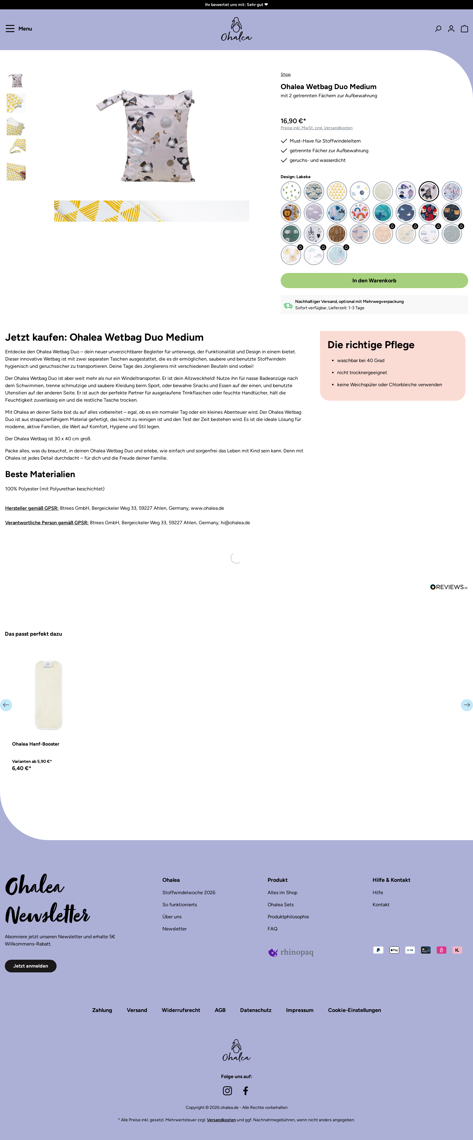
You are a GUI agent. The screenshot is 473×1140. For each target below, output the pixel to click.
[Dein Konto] (451, 28)
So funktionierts (179, 904)
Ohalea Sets (281, 904)
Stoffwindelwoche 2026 (188, 892)
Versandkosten (221, 1119)
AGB (220, 1010)
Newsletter (174, 929)
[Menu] (20, 28)
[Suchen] (438, 28)
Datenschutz (256, 1010)
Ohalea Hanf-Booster (35, 744)
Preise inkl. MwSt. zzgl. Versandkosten (317, 127)
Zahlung (102, 1010)
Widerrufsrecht (181, 1010)
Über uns (171, 917)
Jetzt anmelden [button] (30, 966)
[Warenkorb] (463, 28)
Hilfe (378, 892)
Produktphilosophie (288, 917)
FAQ (272, 929)
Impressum (300, 1010)
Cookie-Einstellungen (354, 1010)
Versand (137, 1010)
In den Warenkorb (374, 280)
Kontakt (381, 904)
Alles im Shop (282, 892)
